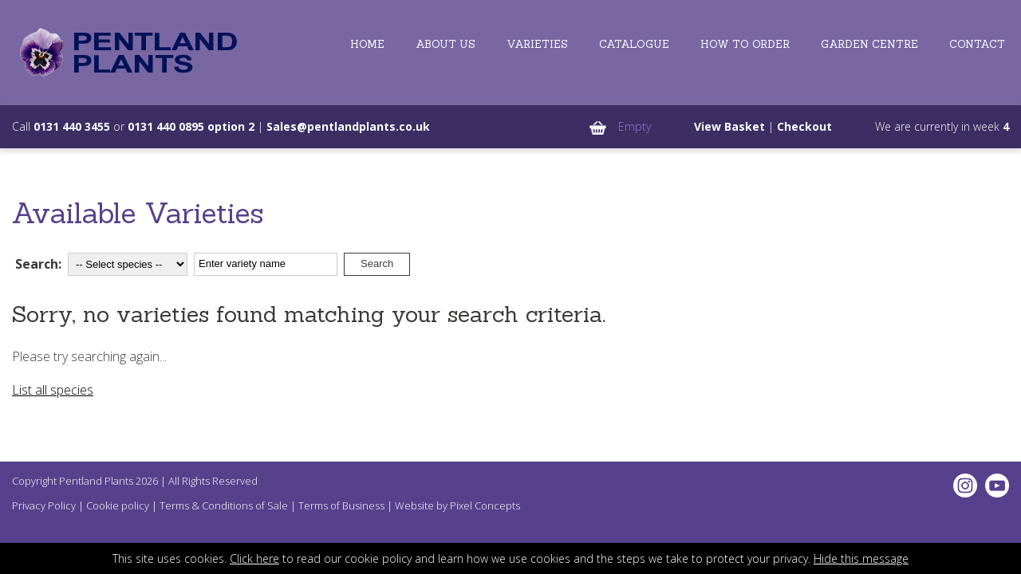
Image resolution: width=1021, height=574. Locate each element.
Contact (977, 44)
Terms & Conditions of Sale (224, 505)
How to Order (745, 44)
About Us (445, 44)
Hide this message (861, 558)
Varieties (537, 44)
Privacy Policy (44, 505)
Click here (254, 558)
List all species (52, 390)
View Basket (729, 126)
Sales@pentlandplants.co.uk (348, 126)
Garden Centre (869, 44)
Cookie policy (117, 505)
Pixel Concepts (485, 505)
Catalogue (634, 44)
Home (367, 44)
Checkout (804, 126)
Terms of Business (341, 505)
